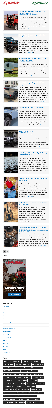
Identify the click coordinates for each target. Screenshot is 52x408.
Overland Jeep (32, 396)
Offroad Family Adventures (12, 371)
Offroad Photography (24, 377)
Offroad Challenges (38, 364)
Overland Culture (36, 389)
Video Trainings (6, 352)
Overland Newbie (24, 399)
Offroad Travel (20, 383)
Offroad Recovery (37, 377)
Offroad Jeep (33, 371)
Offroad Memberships (24, 374)
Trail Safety (5, 346)
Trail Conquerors (20, 402)
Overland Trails (35, 399)
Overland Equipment (9, 393)
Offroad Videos (8, 386)
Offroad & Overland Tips (9, 325)
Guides (4, 312)
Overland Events (22, 393)
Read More (29, 28)
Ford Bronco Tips (27, 361)
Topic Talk (5, 343)
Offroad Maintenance (10, 374)
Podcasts (5, 340)
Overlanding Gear (7, 337)
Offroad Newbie (37, 374)
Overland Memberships (10, 399)
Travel (4, 349)
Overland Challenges (10, 389)
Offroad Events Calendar (22, 368)
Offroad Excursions (36, 368)
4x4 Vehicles (7, 361)
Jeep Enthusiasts (9, 364)
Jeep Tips (18, 364)
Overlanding (6, 334)
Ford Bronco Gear (7, 306)
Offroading (24, 371)
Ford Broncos (17, 361)
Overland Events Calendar (36, 393)
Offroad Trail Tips (9, 383)
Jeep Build (37, 361)
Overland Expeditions (10, 396)
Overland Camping (30, 386)
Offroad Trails (33, 380)
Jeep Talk (5, 318)
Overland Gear (22, 396)
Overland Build (19, 386)
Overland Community (24, 389)
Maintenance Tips (7, 322)
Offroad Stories (8, 380)
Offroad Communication (9, 328)
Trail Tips (40, 402)
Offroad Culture (8, 368)
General (5, 309)
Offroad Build (26, 364)
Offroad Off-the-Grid (10, 377)
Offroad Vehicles (7, 331)
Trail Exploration (31, 402)
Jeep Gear (5, 315)
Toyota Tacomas (8, 402)
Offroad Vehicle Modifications (35, 383)
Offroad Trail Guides (21, 380)
